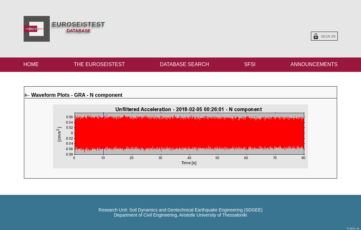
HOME (31, 64)
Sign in (328, 36)
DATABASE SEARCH (184, 64)
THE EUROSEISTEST (99, 64)
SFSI (249, 64)
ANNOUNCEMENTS (314, 64)
